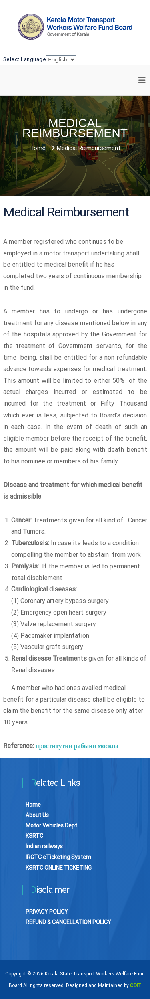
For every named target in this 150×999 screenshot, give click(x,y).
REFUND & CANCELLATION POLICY (68, 922)
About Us (37, 815)
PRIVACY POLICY (47, 911)
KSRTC (34, 836)
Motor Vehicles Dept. (52, 825)
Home (33, 804)
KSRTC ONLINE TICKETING (59, 867)
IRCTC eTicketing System (58, 857)
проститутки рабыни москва (77, 746)
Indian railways (44, 846)
